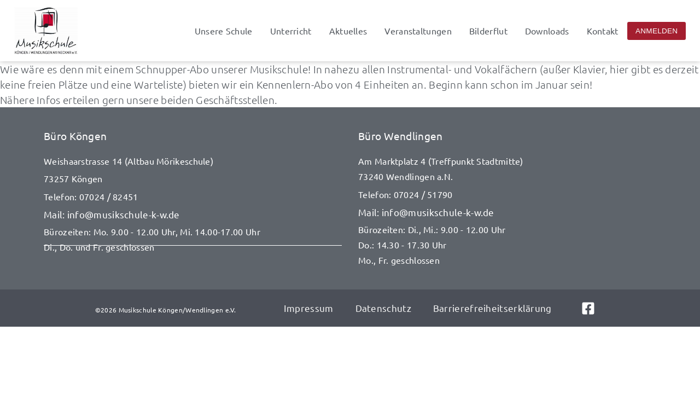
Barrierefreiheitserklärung (492, 308)
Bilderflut (488, 30)
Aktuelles (348, 30)
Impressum (309, 308)
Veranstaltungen (418, 30)
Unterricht (291, 30)
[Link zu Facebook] (593, 308)
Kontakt (603, 30)
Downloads (547, 30)
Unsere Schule (224, 30)
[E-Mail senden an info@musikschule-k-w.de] (193, 214)
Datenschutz (383, 308)
